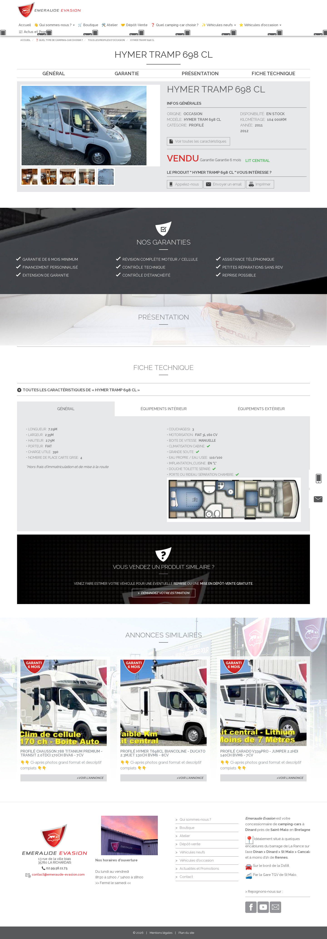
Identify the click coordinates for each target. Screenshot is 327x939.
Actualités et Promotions (199, 869)
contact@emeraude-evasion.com (58, 874)
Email (275, 907)
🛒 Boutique (88, 25)
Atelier (185, 836)
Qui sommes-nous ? (195, 820)
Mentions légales (161, 932)
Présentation (200, 73)
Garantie (127, 73)
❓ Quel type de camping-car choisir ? (59, 40)
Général (53, 73)
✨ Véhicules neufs (219, 25)
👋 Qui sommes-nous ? (54, 25)
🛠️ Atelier (110, 25)
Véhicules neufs (192, 852)
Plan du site (186, 932)
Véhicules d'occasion (197, 860)
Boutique (187, 828)
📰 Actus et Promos (35, 32)
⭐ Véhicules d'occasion (260, 25)
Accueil (25, 25)
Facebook (251, 907)
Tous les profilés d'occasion (106, 40)
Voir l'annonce (90, 778)
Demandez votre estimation (165, 593)
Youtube (263, 907)
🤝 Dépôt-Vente (134, 25)
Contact (186, 877)
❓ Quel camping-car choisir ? (174, 25)
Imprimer (262, 184)
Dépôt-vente (190, 844)
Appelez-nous (187, 184)
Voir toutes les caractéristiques (200, 141)
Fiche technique (273, 73)
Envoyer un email (227, 184)
